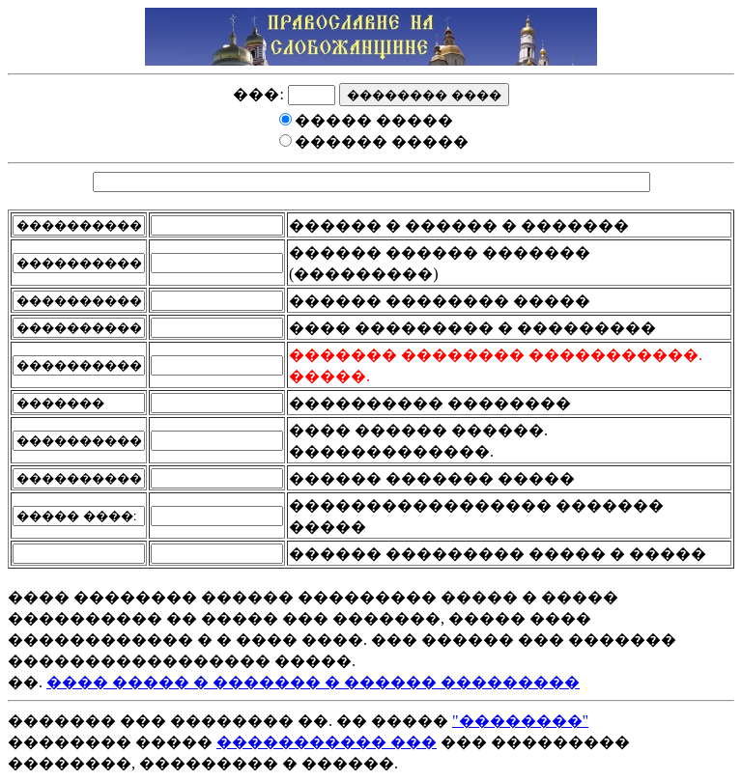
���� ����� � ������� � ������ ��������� (313, 682)
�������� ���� (424, 95)
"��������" (520, 720)
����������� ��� (326, 742)
